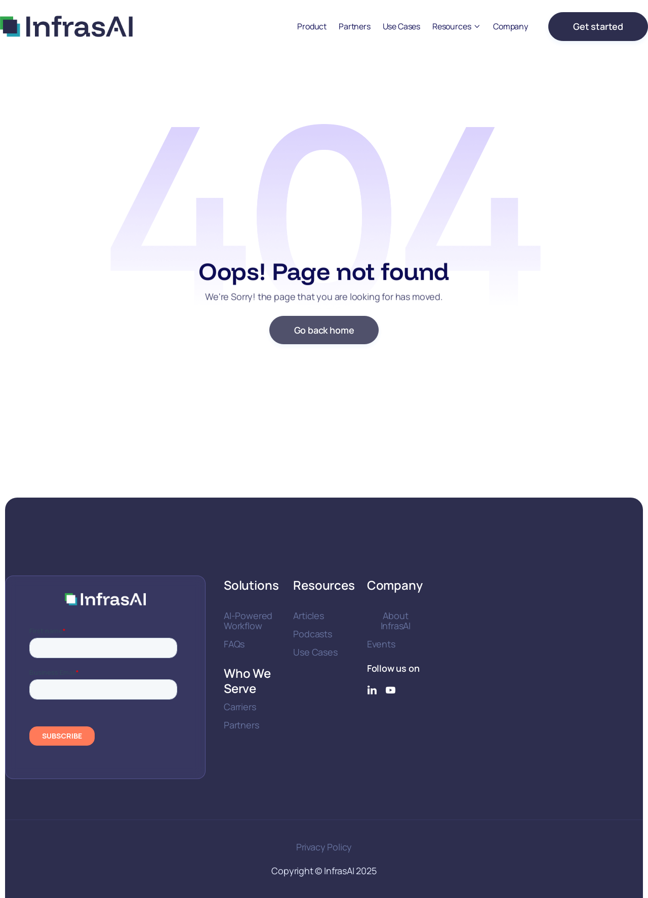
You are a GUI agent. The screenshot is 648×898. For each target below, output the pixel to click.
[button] (456, 26)
